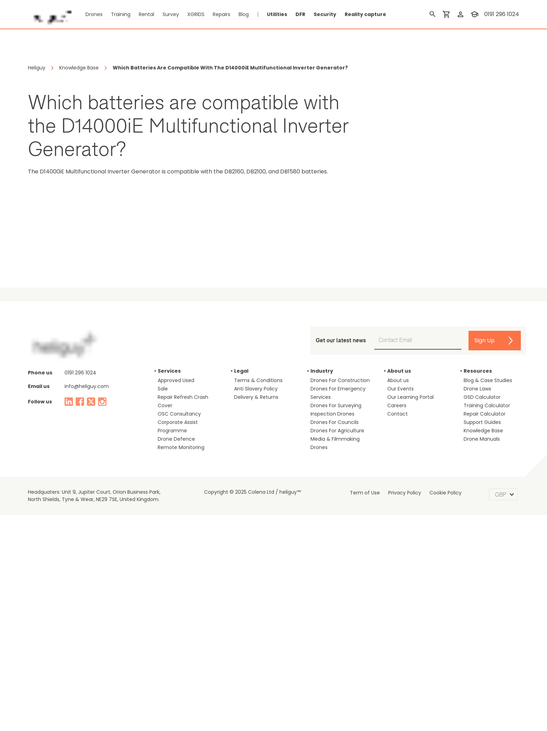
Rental (146, 14)
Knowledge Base (483, 646)
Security (325, 14)
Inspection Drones (332, 629)
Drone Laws (477, 604)
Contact (397, 629)
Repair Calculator (484, 629)
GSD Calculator (482, 613)
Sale (163, 604)
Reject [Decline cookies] (401, 711)
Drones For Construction (340, 596)
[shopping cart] (447, 14)
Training (120, 14)
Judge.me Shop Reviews (406, 376)
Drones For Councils (334, 638)
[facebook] (80, 617)
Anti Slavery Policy (256, 604)
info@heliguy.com (87, 602)
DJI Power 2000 (233, 376)
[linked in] (69, 617)
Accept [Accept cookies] (440, 711)
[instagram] (102, 617)
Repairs (221, 14)
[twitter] (91, 617)
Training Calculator (487, 621)
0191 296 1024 (80, 588)
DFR (300, 14)
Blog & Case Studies (488, 596)
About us (398, 596)
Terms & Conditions (258, 596)
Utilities (277, 14)
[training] (474, 14)
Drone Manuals (482, 654)
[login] (460, 14)
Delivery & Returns (256, 613)
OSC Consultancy (179, 629)
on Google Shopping (494, 308)
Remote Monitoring (181, 663)
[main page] (50, 14)
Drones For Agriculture (337, 646)
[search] (433, 14)
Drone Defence (176, 654)
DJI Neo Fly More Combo (81, 376)
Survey (171, 14)
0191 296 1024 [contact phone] (501, 14)
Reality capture (365, 14)
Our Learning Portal (410, 613)
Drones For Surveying (335, 621)
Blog (244, 14)
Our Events (400, 604)
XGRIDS (195, 14)
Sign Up (484, 556)
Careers (396, 621)
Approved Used (176, 596)
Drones (94, 14)
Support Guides (482, 638)
